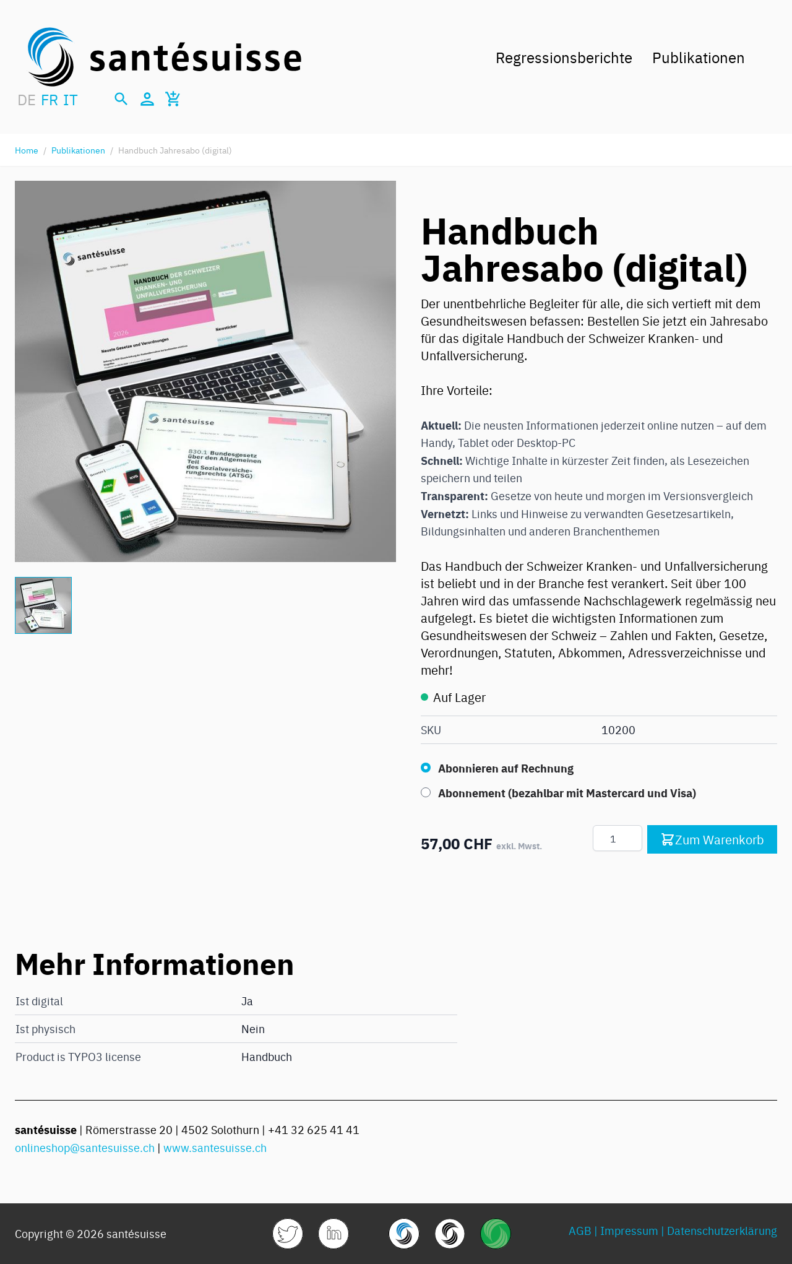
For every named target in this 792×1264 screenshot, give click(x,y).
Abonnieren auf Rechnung (506, 768)
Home (26, 150)
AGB (580, 1230)
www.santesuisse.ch (215, 1147)
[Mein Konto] (147, 99)
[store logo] (164, 57)
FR (49, 99)
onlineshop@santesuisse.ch (85, 1147)
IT (70, 99)
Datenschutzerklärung (722, 1230)
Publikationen (698, 56)
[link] (287, 1233)
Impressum (629, 1230)
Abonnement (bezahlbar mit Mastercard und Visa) (567, 792)
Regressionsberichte (564, 56)
